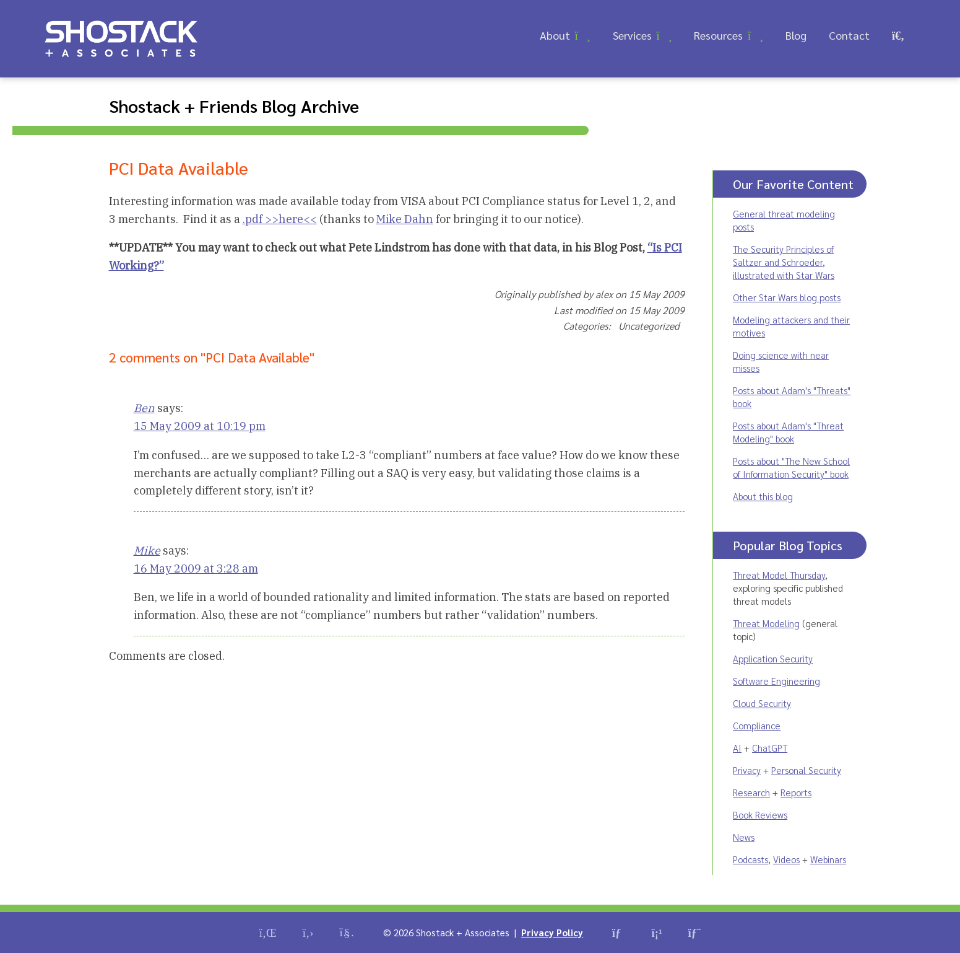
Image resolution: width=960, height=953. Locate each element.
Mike (147, 550)
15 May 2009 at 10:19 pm (200, 426)
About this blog (763, 496)
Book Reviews (760, 814)
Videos (786, 859)
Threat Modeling (766, 623)
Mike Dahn (404, 219)
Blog (795, 35)
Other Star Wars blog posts (787, 297)
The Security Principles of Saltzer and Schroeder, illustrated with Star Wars (783, 262)
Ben (144, 408)
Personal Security (806, 770)
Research (751, 792)
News (744, 837)
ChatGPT (769, 747)
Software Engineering (776, 681)
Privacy (747, 770)
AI (737, 747)
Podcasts (750, 859)
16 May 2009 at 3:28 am (196, 568)
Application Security (773, 658)
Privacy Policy (552, 932)
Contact (849, 35)
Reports (796, 792)
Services (632, 35)
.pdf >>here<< (280, 219)
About (555, 35)
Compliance (757, 725)
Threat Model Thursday (779, 575)
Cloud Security (762, 703)
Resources (718, 35)
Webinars (828, 859)
